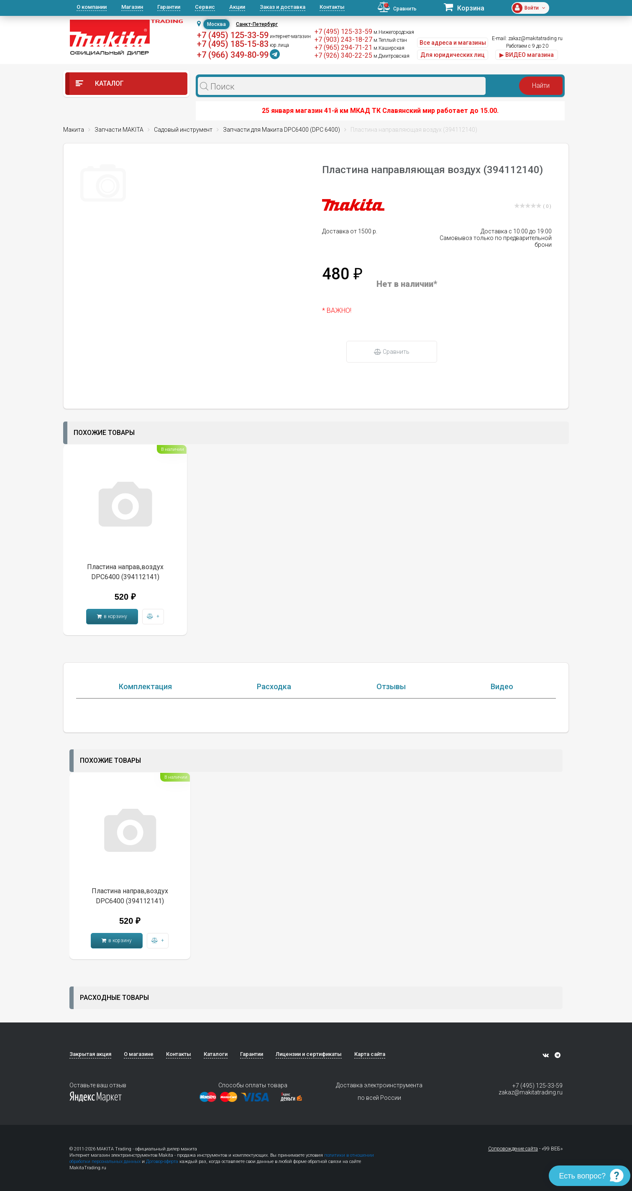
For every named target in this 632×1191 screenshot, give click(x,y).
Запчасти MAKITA (119, 129)
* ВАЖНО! (336, 310)
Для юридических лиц (452, 54)
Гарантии (168, 7)
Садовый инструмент (183, 129)
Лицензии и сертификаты (309, 1054)
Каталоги (216, 1054)
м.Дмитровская (391, 56)
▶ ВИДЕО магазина (526, 54)
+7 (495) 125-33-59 (233, 35)
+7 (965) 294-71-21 (343, 47)
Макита (73, 129)
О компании (92, 7)
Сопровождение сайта (513, 1149)
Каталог (100, 83)
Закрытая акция (90, 1054)
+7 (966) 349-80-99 (233, 55)
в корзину (112, 616)
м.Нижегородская (394, 32)
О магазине (139, 1054)
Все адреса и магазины (453, 42)
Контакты (332, 7)
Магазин (132, 7)
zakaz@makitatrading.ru (535, 38)
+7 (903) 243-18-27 (343, 39)
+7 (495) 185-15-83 (233, 44)
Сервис (205, 7)
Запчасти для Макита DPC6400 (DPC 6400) (281, 129)
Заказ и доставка (282, 7)
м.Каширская (389, 48)
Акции (237, 7)
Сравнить (391, 351)
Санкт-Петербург (257, 24)
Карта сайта (369, 1054)
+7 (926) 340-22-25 (343, 55)
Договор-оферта (162, 1161)
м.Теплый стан (390, 40)
